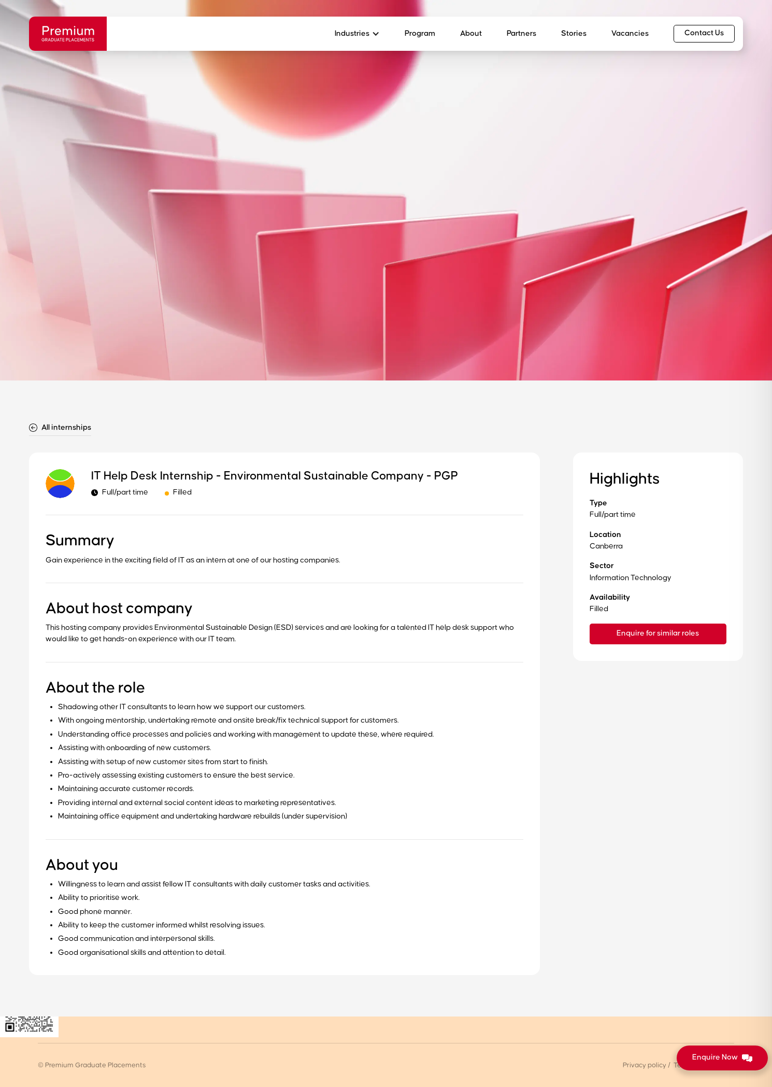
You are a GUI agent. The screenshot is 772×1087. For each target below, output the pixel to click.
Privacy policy (644, 1065)
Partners (521, 33)
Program (420, 33)
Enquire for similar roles (658, 633)
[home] (68, 34)
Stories (574, 33)
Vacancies (630, 33)
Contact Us (704, 33)
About (471, 33)
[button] (357, 33)
